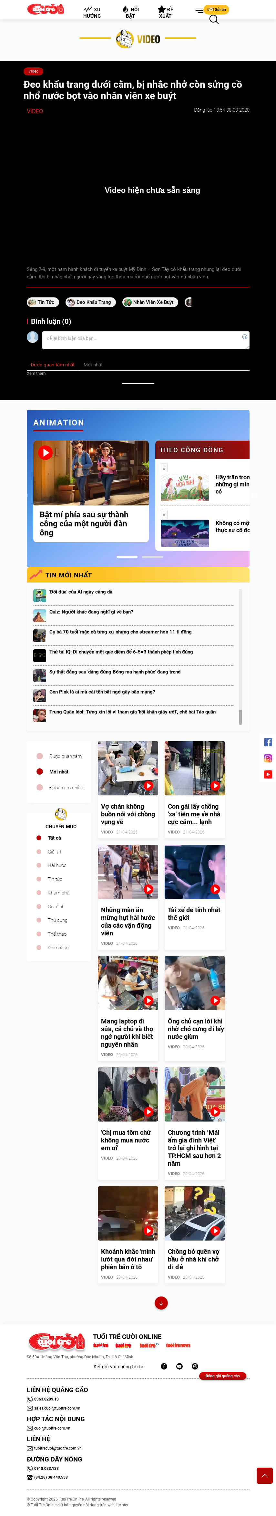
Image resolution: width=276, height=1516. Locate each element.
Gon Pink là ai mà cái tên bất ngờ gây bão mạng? (102, 692)
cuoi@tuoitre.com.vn (48, 1428)
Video (33, 71)
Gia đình (56, 907)
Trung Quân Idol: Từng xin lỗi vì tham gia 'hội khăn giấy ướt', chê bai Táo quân (132, 712)
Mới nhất (58, 772)
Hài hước (57, 865)
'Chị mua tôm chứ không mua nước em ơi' (126, 1140)
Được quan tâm (65, 756)
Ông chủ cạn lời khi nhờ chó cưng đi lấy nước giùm (196, 1029)
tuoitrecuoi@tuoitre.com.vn (54, 1448)
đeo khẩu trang (94, 302)
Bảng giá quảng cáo (223, 1376)
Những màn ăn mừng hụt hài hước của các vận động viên (128, 921)
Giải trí (54, 852)
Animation (58, 948)
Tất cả (54, 838)
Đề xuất (165, 12)
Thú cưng (57, 920)
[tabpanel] (91, 491)
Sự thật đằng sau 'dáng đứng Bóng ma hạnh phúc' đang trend (114, 672)
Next (254, 496)
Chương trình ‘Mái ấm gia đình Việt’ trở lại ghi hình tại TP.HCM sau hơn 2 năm (194, 1148)
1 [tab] (127, 557)
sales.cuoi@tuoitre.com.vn (53, 1408)
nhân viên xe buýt (153, 302)
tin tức (46, 302)
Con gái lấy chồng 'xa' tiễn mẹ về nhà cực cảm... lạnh (194, 814)
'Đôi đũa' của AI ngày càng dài (81, 592)
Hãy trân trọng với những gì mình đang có (241, 484)
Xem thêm (36, 373)
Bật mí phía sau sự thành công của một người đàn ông (84, 523)
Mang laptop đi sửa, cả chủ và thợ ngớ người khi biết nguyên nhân (127, 1032)
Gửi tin (216, 9)
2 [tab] (152, 557)
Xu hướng (91, 12)
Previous (25, 496)
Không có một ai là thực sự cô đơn (239, 527)
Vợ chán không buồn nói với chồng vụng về (128, 814)
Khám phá (58, 893)
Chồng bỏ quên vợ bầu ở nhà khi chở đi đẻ (194, 1259)
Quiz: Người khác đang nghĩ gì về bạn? (91, 612)
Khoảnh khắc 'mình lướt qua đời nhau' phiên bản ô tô (128, 1259)
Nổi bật (130, 12)
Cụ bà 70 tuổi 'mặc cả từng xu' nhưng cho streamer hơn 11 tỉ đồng (120, 632)
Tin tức (55, 879)
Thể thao (57, 934)
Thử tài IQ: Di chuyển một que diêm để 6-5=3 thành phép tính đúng (121, 652)
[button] (198, 10)
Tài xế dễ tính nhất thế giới (194, 914)
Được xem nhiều (66, 788)
